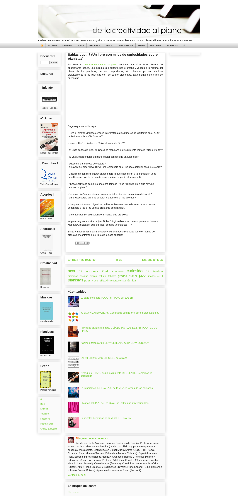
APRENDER (67, 45)
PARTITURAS (155, 45)
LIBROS (141, 45)
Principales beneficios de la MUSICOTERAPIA (105, 418)
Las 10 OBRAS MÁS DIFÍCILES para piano (103, 358)
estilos (93, 276)
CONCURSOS (94, 45)
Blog (42, 404)
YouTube (44, 414)
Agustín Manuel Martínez (93, 438)
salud (123, 281)
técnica (131, 280)
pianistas (75, 280)
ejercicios (73, 276)
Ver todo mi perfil (77, 475)
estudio (103, 276)
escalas (84, 276)
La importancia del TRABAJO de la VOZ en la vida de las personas (116, 388)
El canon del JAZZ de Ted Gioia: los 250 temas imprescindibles (114, 403)
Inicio (119, 259)
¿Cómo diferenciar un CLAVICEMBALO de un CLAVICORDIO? (114, 343)
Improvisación (46, 424)
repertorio (115, 280)
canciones (91, 271)
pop (96, 280)
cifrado (105, 271)
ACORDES (52, 45)
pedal (160, 276)
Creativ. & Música (48, 429)
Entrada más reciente (81, 259)
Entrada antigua (152, 259)
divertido (157, 271)
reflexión (104, 280)
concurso (118, 271)
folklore (112, 276)
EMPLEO (109, 45)
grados (122, 276)
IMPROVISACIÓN (126, 45)
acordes (75, 271)
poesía (88, 280)
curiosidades (138, 271)
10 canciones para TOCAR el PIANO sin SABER (106, 297)
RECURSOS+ (172, 45)
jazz (142, 275)
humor (133, 276)
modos (152, 276)
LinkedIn (44, 409)
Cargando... (74, 492)
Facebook (45, 419)
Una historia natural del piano (100, 64)
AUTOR (81, 45)
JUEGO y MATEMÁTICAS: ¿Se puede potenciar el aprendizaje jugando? (119, 312)
